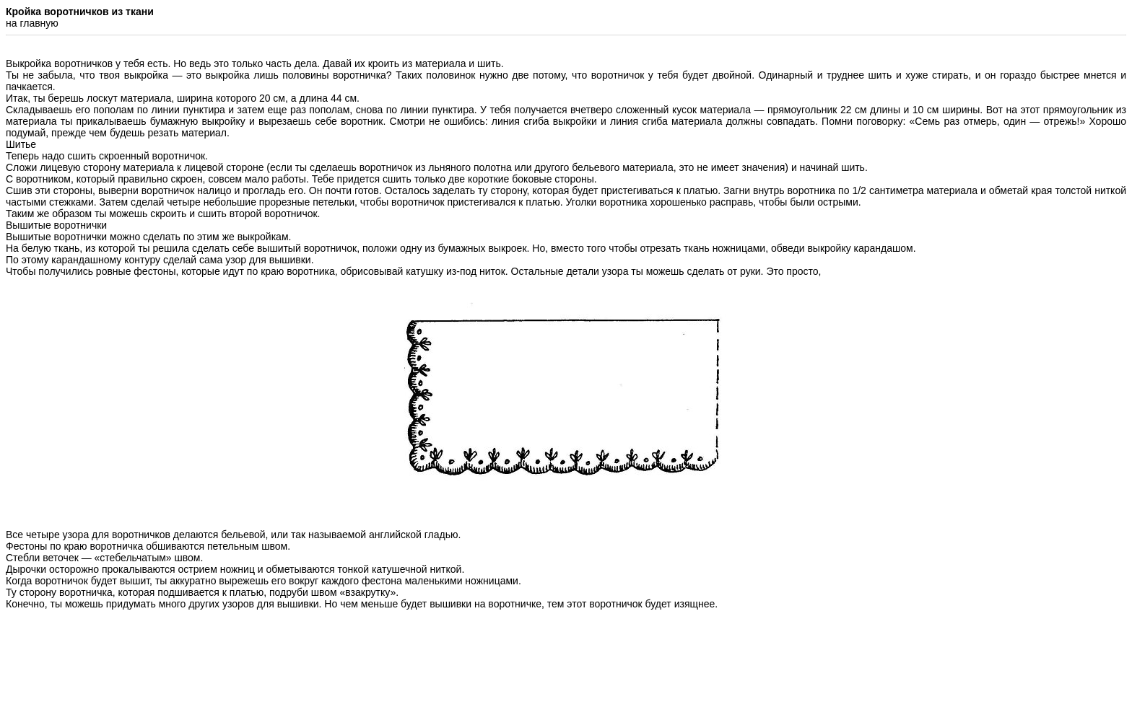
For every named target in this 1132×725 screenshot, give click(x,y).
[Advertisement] (566, 686)
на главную (32, 23)
